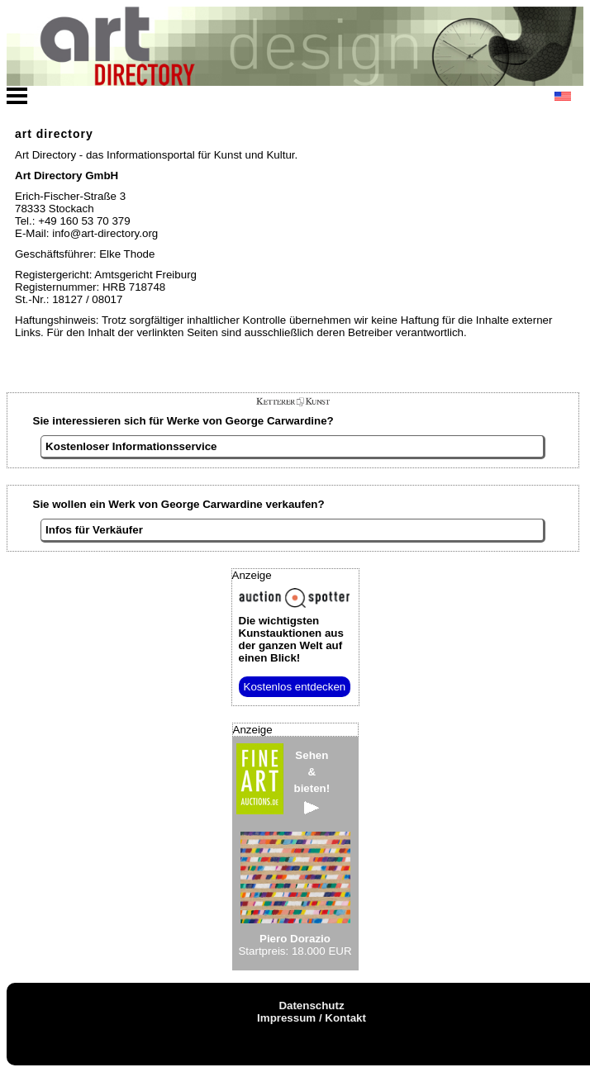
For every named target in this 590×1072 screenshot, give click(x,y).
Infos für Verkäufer (94, 530)
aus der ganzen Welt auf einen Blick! (291, 639)
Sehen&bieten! (312, 781)
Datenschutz (311, 1005)
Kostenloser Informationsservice (130, 446)
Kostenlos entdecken (295, 687)
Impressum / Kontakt (311, 1018)
